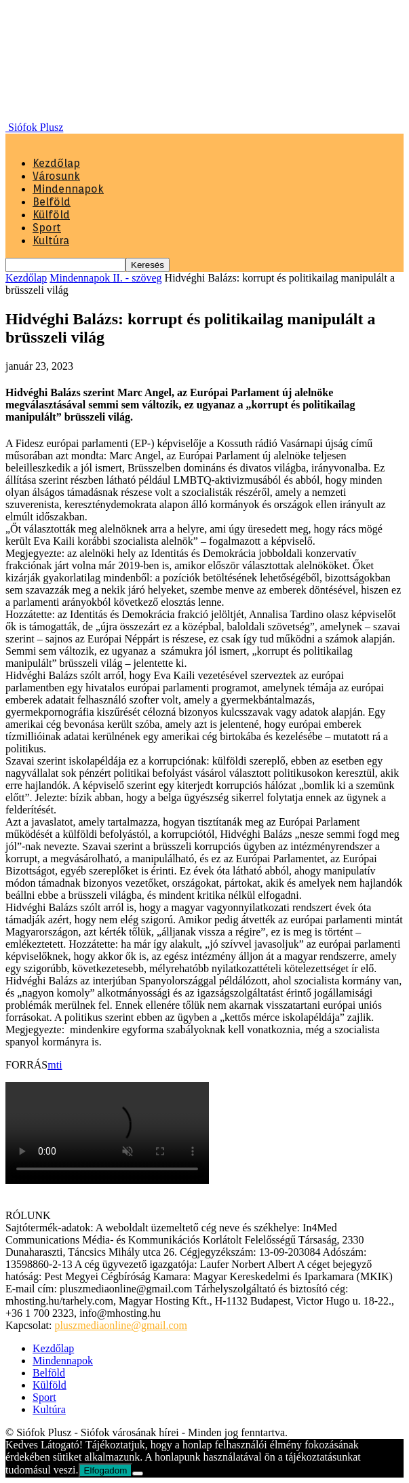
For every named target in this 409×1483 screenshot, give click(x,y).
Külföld (51, 214)
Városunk (56, 176)
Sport (47, 227)
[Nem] (137, 1473)
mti (54, 1065)
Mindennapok (68, 188)
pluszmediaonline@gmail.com (120, 1325)
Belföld (52, 201)
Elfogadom (106, 1470)
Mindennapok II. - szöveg (105, 278)
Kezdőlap (56, 163)
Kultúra (51, 240)
